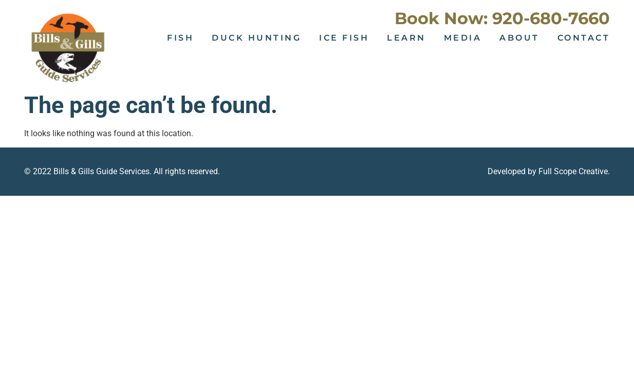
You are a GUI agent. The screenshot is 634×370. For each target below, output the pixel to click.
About (519, 38)
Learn (406, 38)
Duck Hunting (256, 38)
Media (463, 38)
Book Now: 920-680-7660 (502, 18)
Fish (180, 38)
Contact (583, 38)
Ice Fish (344, 38)
